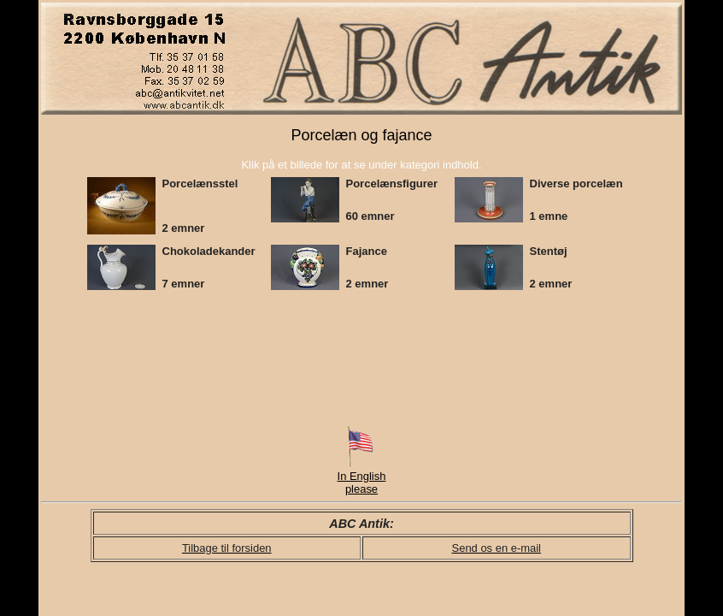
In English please (362, 477)
